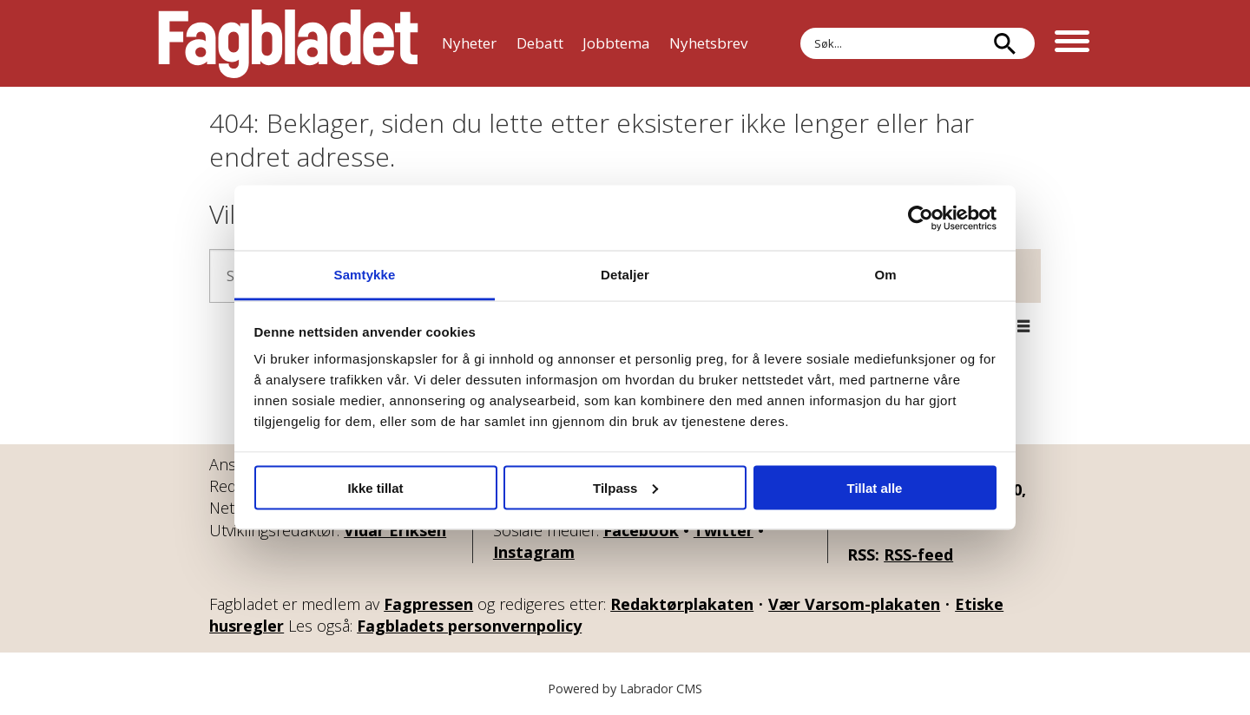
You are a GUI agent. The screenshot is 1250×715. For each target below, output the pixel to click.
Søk (799, 27)
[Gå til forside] (288, 43)
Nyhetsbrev (708, 43)
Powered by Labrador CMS (625, 688)
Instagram (534, 551)
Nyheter (469, 43)
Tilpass (625, 487)
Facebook (641, 530)
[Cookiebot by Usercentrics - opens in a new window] (921, 218)
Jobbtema (616, 43)
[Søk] (1004, 43)
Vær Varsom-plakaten (854, 604)
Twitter (723, 530)
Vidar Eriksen (395, 530)
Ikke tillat (375, 487)
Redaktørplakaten (681, 604)
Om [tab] (885, 274)
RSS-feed (918, 554)
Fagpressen (428, 604)
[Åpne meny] (1072, 43)
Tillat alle (875, 487)
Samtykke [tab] (365, 274)
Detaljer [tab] (625, 274)
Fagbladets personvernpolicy (469, 625)
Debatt (539, 43)
